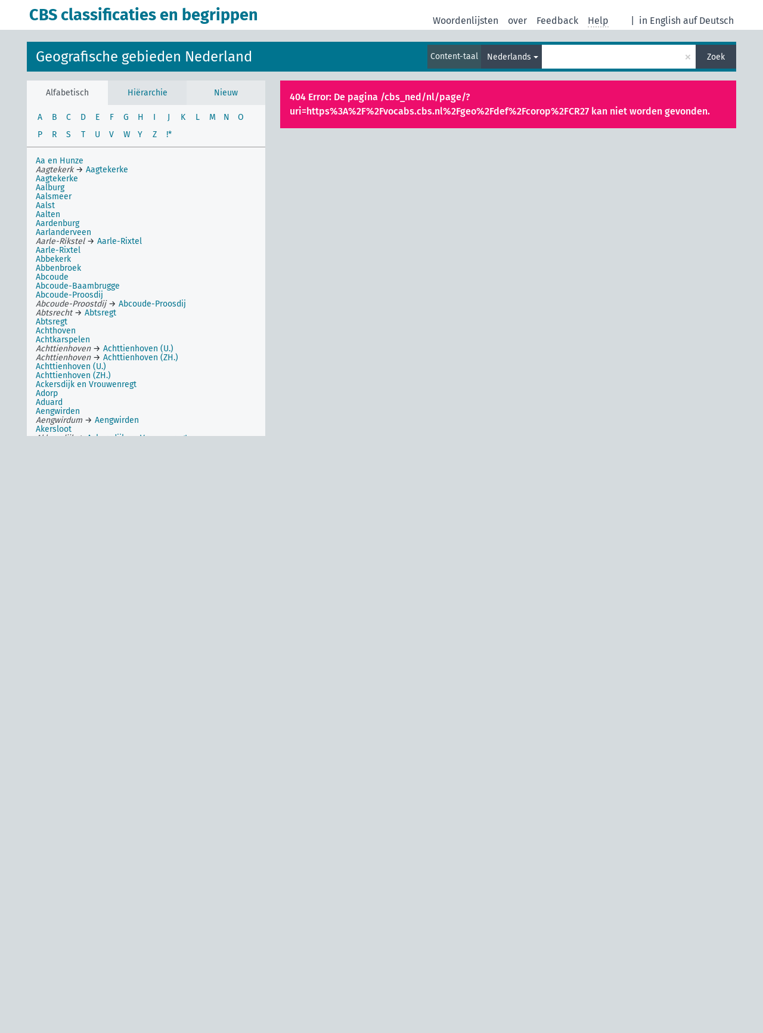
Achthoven (56, 331)
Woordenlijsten (465, 20)
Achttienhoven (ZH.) (73, 375)
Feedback (557, 20)
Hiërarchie (148, 93)
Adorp (47, 393)
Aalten (48, 214)
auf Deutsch (708, 20)
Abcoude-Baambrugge (78, 286)
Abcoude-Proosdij (69, 295)
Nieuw (226, 93)
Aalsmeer (54, 196)
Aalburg (50, 188)
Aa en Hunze (59, 161)
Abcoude (52, 277)
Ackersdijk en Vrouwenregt (86, 384)
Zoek (716, 57)
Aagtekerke (57, 179)
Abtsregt (51, 322)
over (517, 20)
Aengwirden (58, 411)
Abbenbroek (58, 268)
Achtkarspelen (63, 340)
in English (660, 20)
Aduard (49, 402)
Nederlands (509, 57)
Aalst (45, 205)
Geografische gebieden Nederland (144, 56)
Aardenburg (57, 223)
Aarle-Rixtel (58, 250)
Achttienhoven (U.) (71, 366)
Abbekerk (53, 259)
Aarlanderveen (63, 232)
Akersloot (54, 429)
